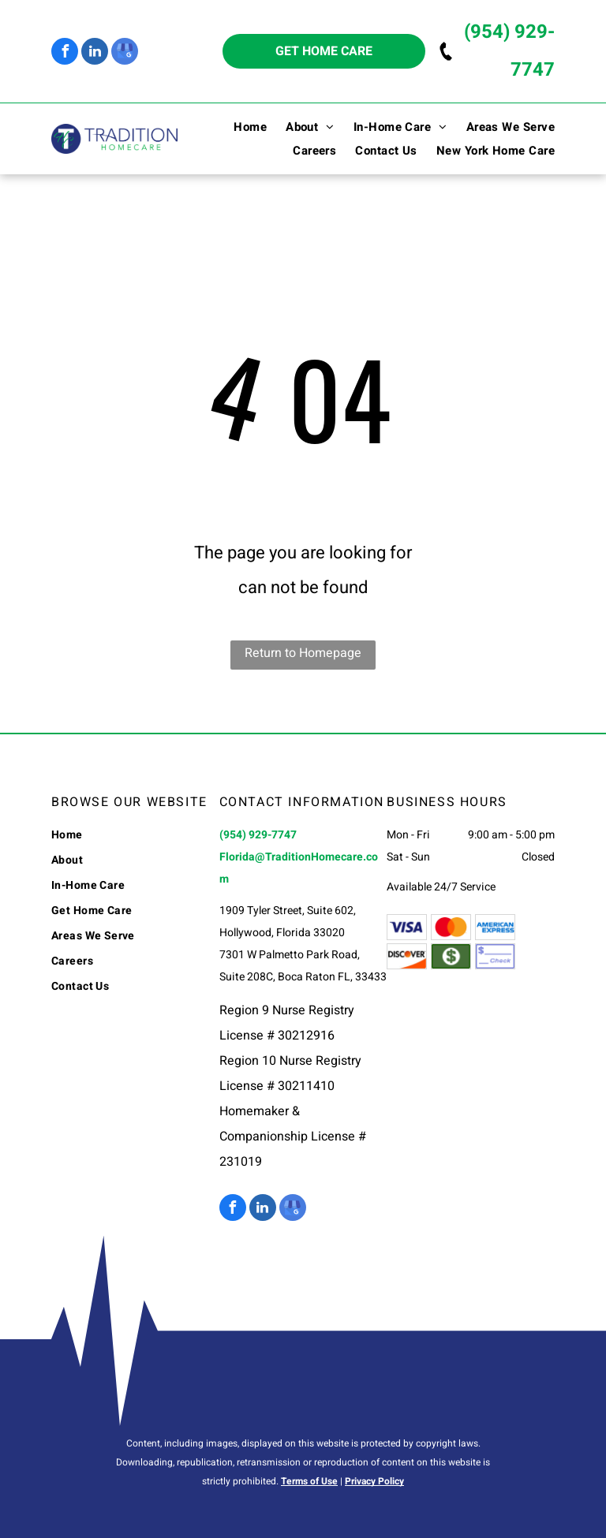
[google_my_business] (124, 53)
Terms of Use (309, 1481)
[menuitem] (241, 127)
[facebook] (64, 53)
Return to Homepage (303, 653)
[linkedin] (94, 53)
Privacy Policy (374, 1481)
